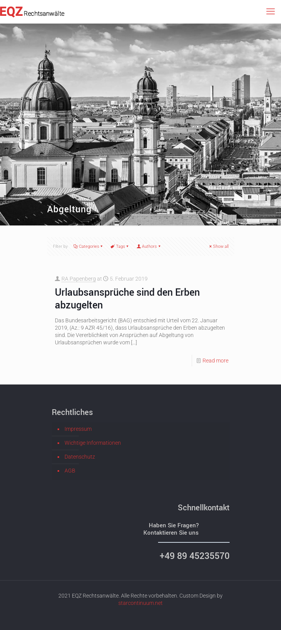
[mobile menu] (270, 11)
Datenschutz (80, 457)
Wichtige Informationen (93, 443)
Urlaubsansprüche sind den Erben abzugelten (127, 298)
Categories (88, 246)
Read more (215, 360)
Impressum (78, 429)
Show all (218, 246)
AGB (70, 470)
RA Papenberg (78, 279)
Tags (120, 246)
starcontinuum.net (140, 603)
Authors (148, 246)
